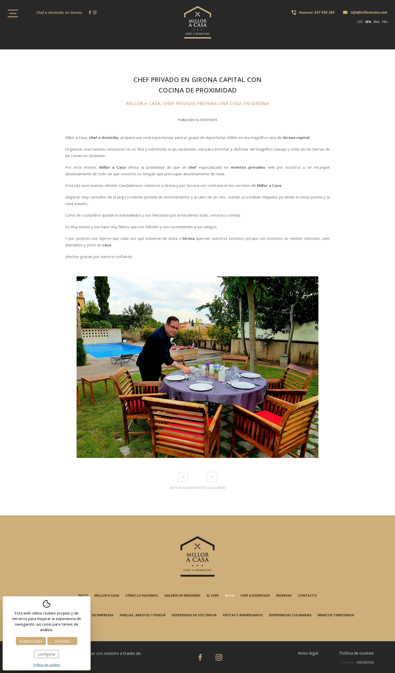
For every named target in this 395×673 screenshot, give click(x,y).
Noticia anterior (183, 488)
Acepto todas (31, 640)
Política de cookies (356, 653)
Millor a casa (106, 595)
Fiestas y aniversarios (243, 615)
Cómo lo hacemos (141, 595)
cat (360, 22)
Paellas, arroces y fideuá (143, 615)
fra (384, 22)
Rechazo (62, 640)
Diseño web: (357, 662)
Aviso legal (308, 653)
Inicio (83, 595)
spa (368, 22)
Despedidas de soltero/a (194, 615)
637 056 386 (324, 12)
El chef (213, 595)
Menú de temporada (336, 615)
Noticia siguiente (211, 488)
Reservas (284, 595)
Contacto (307, 595)
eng (377, 22)
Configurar (47, 654)
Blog (229, 595)
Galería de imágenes (182, 595)
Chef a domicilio (255, 595)
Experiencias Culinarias (290, 615)
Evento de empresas (96, 615)
